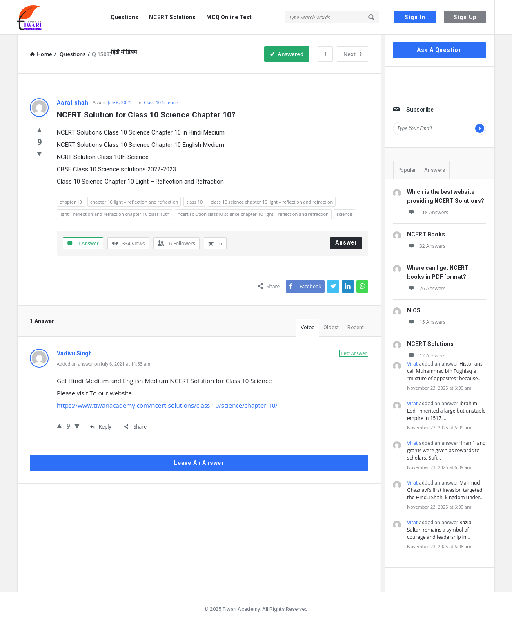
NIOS (414, 310)
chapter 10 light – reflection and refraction (134, 202)
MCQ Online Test (229, 17)
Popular (407, 170)
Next (352, 54)
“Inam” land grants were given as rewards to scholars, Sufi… (446, 450)
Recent (355, 327)
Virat (412, 363)
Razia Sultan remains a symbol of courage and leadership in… (439, 530)
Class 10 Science (161, 102)
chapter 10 (71, 202)
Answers (434, 170)
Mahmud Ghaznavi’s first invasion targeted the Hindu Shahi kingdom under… (445, 490)
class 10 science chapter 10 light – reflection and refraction (272, 202)
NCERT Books (426, 234)
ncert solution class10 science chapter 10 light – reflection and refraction (253, 214)
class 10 (194, 202)
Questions (124, 17)
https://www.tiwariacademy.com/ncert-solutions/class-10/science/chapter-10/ (167, 405)
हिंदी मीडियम (124, 52)
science (344, 214)
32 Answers (426, 245)
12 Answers (426, 355)
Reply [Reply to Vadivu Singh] (100, 426)
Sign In (415, 17)
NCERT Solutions (172, 17)
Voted (308, 327)
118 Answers (427, 212)
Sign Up (465, 17)
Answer (346, 242)
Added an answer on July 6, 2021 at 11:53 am (103, 364)
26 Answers (426, 288)
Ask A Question (439, 50)
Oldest (331, 327)
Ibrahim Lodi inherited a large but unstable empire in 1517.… (446, 411)
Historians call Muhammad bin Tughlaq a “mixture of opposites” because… (445, 371)
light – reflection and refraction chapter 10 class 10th (114, 214)
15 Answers (426, 322)
